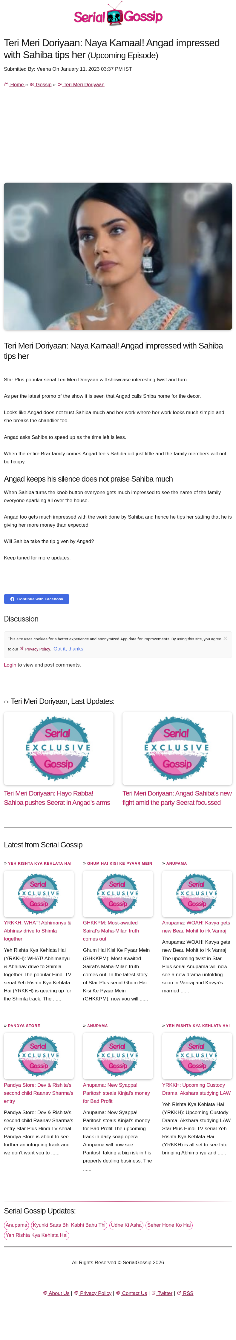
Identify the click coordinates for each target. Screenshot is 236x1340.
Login (10, 665)
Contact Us (131, 1293)
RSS (185, 1293)
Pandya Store (24, 1026)
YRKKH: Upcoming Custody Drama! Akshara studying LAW (196, 1089)
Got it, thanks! (69, 649)
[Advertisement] (118, 138)
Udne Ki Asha (126, 1225)
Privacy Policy (34, 649)
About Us (56, 1293)
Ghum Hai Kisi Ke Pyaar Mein (119, 863)
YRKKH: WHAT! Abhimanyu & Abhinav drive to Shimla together (37, 931)
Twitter (161, 1293)
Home (14, 84)
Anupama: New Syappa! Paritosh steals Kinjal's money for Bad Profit (116, 1093)
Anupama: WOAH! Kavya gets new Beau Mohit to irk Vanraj (196, 927)
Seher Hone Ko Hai (169, 1225)
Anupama (176, 863)
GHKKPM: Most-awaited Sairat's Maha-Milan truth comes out (111, 931)
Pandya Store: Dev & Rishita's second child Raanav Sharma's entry (38, 1093)
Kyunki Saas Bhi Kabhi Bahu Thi (69, 1225)
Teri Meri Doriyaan (80, 84)
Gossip (40, 84)
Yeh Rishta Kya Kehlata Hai (40, 863)
